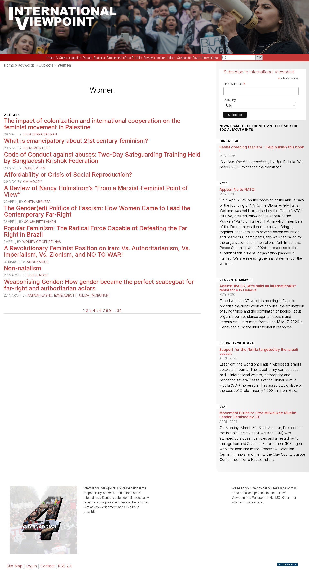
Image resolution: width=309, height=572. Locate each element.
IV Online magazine (68, 57)
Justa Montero (36, 148)
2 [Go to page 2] (87, 310)
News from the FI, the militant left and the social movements (258, 128)
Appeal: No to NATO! (237, 189)
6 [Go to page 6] (100, 310)
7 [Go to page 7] (104, 310)
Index (170, 57)
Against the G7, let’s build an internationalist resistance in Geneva (257, 288)
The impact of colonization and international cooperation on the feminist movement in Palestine (92, 124)
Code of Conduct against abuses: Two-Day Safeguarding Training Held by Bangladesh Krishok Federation (102, 158)
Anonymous (37, 262)
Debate (87, 57)
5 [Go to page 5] (97, 310)
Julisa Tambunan (93, 295)
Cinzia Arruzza (37, 202)
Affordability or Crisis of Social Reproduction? (68, 174)
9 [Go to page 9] (110, 310)
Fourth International (205, 57)
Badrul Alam (34, 168)
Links (138, 57)
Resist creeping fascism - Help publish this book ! (261, 149)
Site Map (15, 566)
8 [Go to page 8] (107, 310)
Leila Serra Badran (40, 134)
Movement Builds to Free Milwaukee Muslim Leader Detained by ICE (257, 415)
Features (100, 57)
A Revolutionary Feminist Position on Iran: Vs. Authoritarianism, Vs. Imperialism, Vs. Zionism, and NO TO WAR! (97, 251)
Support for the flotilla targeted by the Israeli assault (258, 351)
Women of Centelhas (41, 242)
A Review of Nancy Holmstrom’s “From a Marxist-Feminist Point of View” (96, 191)
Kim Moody (32, 182)
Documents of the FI (120, 57)
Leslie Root (38, 275)
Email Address (234, 84)
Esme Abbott (65, 295)
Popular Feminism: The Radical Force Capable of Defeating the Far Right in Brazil (95, 231)
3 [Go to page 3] (90, 310)
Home (50, 57)
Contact (47, 566)
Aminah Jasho (40, 295)
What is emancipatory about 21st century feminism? (76, 140)
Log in (31, 566)
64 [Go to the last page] (119, 310)
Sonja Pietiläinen (40, 222)
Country (230, 100)
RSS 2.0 (65, 566)
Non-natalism (22, 268)
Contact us (184, 57)
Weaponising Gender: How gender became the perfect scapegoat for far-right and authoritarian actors (99, 285)
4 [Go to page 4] (94, 310)
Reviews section (154, 57)
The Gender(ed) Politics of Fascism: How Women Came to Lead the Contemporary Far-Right (97, 211)
